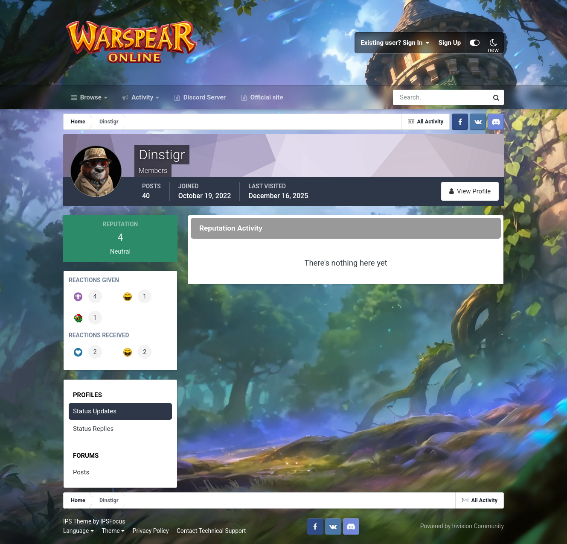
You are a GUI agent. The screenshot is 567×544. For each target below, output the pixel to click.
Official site (266, 97)
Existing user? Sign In (395, 43)
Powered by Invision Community (462, 526)
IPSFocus (112, 521)
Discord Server (204, 97)
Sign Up (450, 43)
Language (78, 530)
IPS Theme (77, 521)
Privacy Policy (151, 530)
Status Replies (93, 429)
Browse (91, 97)
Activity (142, 97)
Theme (113, 530)
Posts (81, 472)
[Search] (411, 97)
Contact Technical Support (211, 530)
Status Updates (94, 411)
